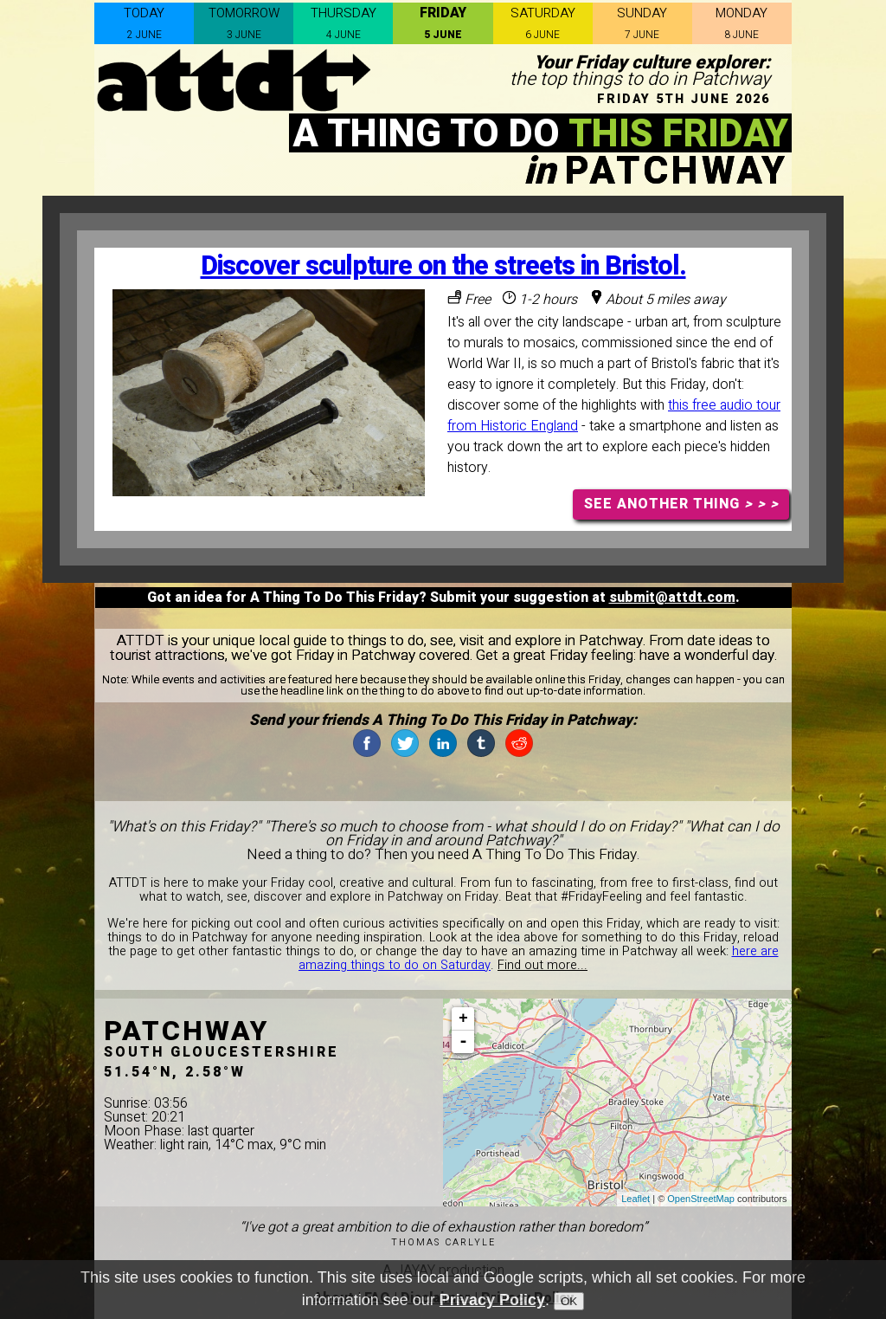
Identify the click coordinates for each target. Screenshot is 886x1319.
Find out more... (542, 965)
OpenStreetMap (701, 1198)
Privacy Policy (492, 1300)
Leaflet (635, 1198)
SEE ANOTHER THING (681, 504)
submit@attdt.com (672, 597)
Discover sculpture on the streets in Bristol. (443, 266)
